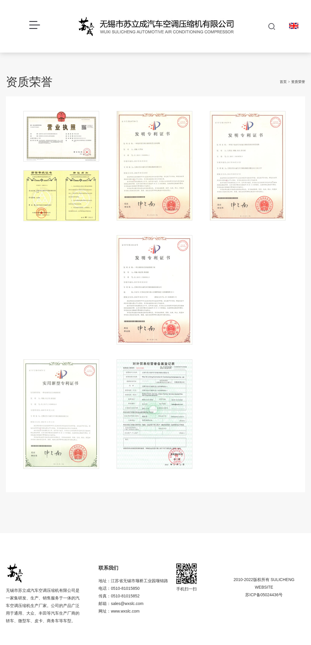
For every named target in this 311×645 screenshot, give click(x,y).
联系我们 (108, 568)
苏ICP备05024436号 (264, 594)
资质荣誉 (298, 82)
